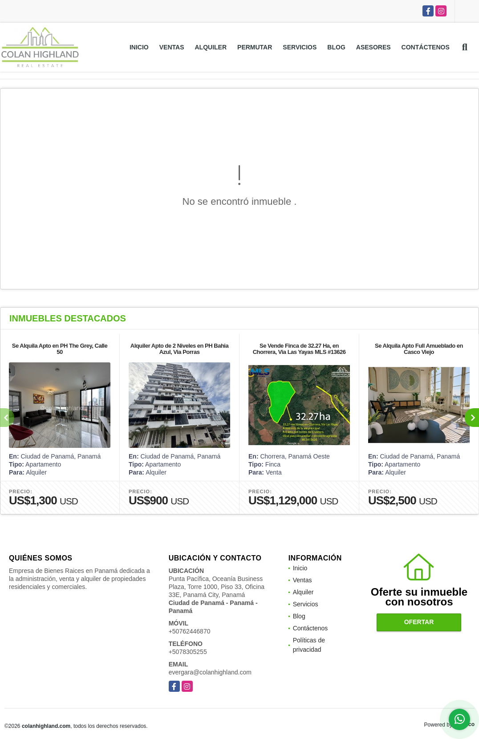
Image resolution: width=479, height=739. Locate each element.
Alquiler (211, 47)
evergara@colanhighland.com (210, 672)
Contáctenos (426, 47)
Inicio (139, 47)
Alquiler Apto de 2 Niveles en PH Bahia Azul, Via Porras (179, 348)
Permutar (254, 47)
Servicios (300, 47)
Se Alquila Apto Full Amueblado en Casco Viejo (419, 348)
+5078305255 (188, 651)
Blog (336, 47)
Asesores (373, 47)
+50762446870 (190, 631)
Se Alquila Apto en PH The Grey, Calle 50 (59, 348)
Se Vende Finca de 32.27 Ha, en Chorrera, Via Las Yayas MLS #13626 (299, 348)
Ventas (171, 47)
